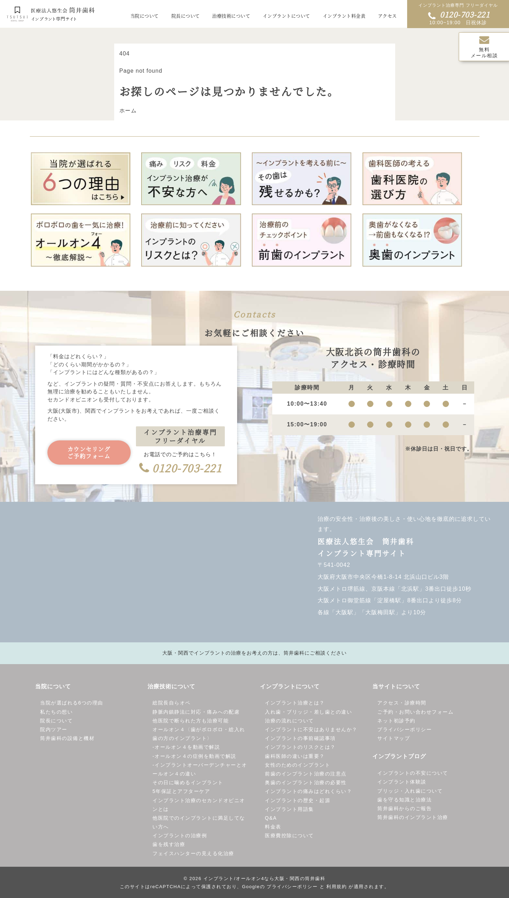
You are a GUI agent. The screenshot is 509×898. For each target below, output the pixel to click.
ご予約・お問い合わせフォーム (415, 712)
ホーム (128, 111)
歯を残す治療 (168, 844)
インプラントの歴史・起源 (297, 800)
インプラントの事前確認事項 (300, 738)
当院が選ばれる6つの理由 (71, 703)
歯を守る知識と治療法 (404, 800)
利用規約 (336, 887)
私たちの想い (56, 712)
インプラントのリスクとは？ (300, 747)
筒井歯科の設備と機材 (67, 738)
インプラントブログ (399, 757)
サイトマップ (393, 738)
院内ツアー (53, 730)
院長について (56, 721)
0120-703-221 (459, 14)
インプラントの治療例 (179, 836)
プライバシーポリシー (404, 730)
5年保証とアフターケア (181, 791)
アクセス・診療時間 (401, 703)
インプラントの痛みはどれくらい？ (308, 791)
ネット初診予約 (396, 721)
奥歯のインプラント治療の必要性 (306, 783)
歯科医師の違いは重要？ (295, 756)
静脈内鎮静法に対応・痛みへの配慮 (196, 712)
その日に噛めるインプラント (187, 783)
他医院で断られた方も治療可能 (190, 721)
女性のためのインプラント (297, 765)
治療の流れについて (289, 721)
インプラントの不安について (412, 773)
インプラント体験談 (401, 782)
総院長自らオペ (171, 703)
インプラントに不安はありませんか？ (311, 730)
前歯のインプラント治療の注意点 (306, 774)
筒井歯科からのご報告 (404, 809)
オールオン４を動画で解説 (187, 747)
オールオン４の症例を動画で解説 (195, 756)
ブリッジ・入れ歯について (410, 791)
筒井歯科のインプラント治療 (412, 817)
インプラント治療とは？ (295, 703)
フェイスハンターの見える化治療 (193, 854)
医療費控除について (289, 836)
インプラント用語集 (289, 809)
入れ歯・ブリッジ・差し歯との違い (308, 712)
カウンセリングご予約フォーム (89, 453)
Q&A (271, 818)
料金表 (273, 827)
